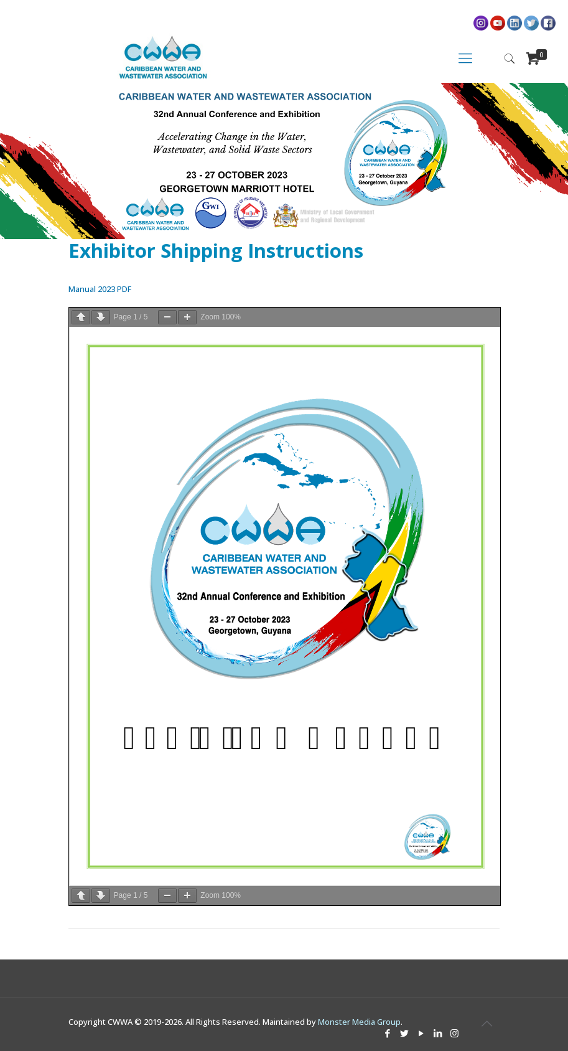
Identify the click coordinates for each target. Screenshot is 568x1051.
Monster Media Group (359, 1021)
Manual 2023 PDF (99, 289)
